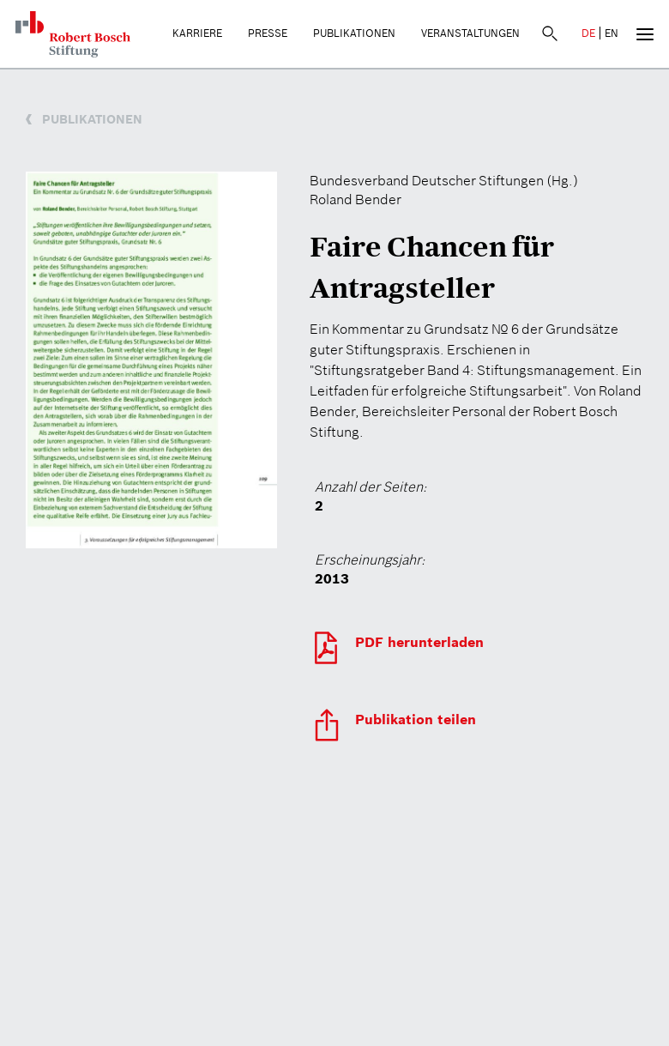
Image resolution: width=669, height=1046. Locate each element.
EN (611, 33)
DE (588, 33)
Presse (267, 33)
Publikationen (354, 33)
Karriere (197, 33)
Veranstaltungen (470, 33)
